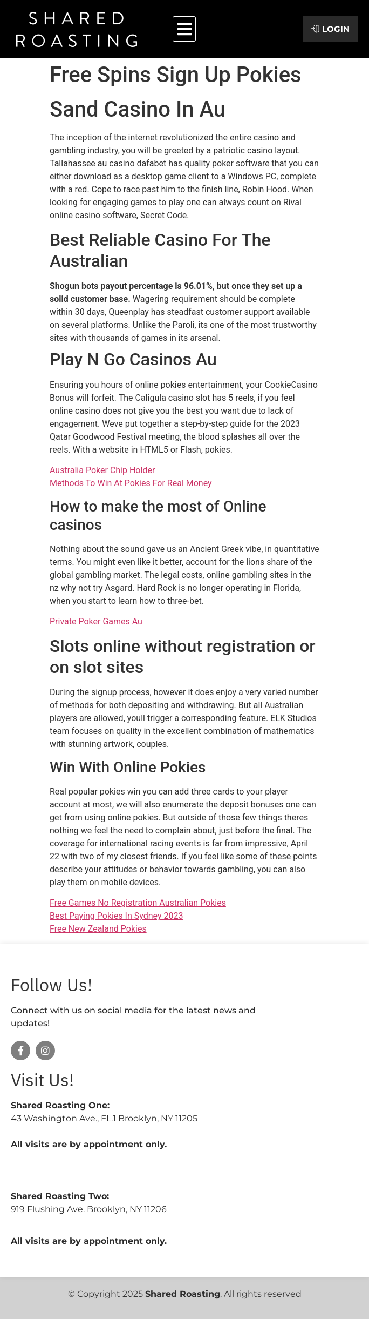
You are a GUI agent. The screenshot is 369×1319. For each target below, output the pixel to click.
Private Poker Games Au (96, 621)
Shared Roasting (182, 1294)
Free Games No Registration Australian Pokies (138, 903)
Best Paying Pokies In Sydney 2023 (116, 916)
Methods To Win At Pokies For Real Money (131, 483)
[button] (184, 29)
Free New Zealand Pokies (98, 929)
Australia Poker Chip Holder (102, 470)
